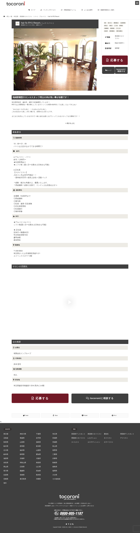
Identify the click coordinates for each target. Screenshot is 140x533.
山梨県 (38, 450)
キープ (32, 10)
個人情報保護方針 (68, 503)
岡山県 (6, 467)
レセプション (92, 438)
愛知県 (38, 454)
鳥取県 (38, 462)
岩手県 (38, 438)
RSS (73, 524)
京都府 (22, 458)
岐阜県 (6, 454)
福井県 (22, 450)
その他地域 (56, 479)
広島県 (22, 467)
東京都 (6, 434)
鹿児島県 (23, 479)
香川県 (6, 471)
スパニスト (75, 442)
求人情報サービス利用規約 (55, 503)
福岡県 (54, 471)
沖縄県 (38, 479)
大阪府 (38, 458)
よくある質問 (86, 10)
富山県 (54, 446)
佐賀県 (6, 475)
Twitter (66, 524)
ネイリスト (108, 438)
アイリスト (124, 438)
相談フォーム (73, 505)
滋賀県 (6, 458)
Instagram (70, 524)
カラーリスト (108, 442)
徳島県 (54, 467)
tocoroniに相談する (121, 70)
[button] (14, 59)
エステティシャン (94, 442)
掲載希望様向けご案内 (106, 10)
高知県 (38, 471)
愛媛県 (22, 471)
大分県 (54, 475)
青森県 (22, 438)
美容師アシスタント (78, 434)
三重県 (54, 454)
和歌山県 (23, 462)
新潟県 (38, 446)
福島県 (38, 442)
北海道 (6, 438)
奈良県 (6, 462)
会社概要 (77, 503)
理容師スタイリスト (78, 438)
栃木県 (6, 446)
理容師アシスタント (127, 434)
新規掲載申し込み (49, 505)
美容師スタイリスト (95, 434)
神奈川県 (23, 434)
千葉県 (38, 434)
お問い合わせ (90, 505)
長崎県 (22, 475)
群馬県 (22, 446)
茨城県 (54, 442)
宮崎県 (6, 479)
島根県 (54, 462)
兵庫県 (54, 458)
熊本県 (38, 475)
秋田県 (6, 442)
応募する (114, 60)
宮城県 (54, 438)
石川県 (6, 450)
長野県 (54, 450)
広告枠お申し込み (85, 503)
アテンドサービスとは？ (62, 505)
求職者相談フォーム (68, 10)
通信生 (106, 434)
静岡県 (22, 454)
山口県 (38, 467)
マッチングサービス (48, 10)
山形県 (22, 442)
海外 (5, 483)
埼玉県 (54, 434)
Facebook (68, 524)
